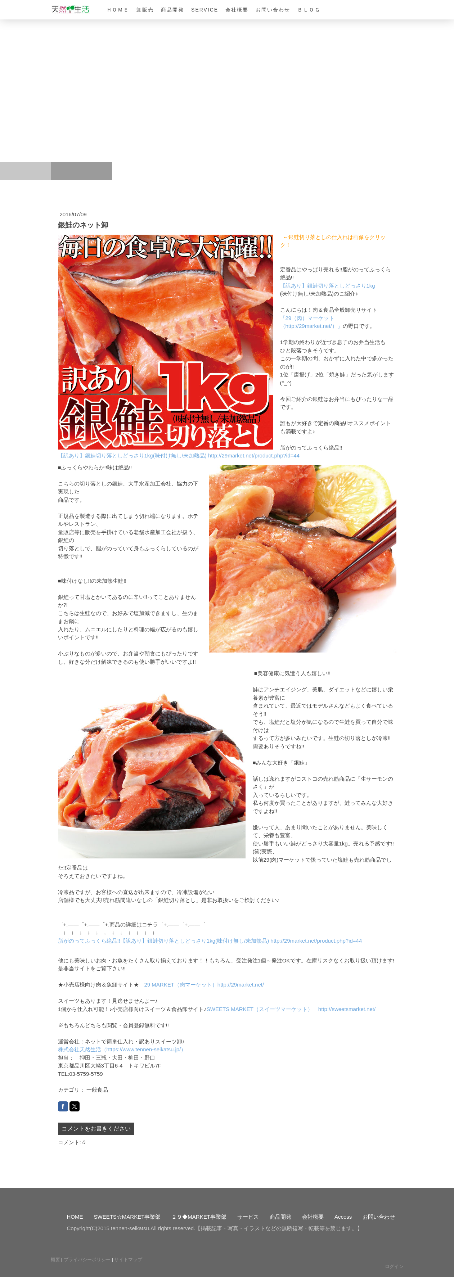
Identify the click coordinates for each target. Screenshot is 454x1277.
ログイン (394, 1266)
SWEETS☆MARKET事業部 (127, 1217)
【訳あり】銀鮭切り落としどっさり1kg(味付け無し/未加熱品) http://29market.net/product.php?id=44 (179, 455)
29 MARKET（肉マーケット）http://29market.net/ (204, 985)
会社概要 (236, 10)
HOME (75, 1217)
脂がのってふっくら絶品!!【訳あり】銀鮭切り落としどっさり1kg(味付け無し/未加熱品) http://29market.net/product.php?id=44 (210, 941)
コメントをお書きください (96, 1128)
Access (343, 1217)
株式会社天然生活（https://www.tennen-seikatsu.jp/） (122, 1049)
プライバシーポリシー (87, 1259)
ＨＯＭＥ (118, 10)
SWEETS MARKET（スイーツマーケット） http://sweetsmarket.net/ (291, 1009)
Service (204, 10)
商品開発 (172, 10)
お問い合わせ (273, 10)
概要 (55, 1259)
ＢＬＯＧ (308, 10)
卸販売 (145, 10)
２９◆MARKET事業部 (198, 1217)
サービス (248, 1217)
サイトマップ (128, 1259)
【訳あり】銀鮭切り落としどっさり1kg (327, 286)
